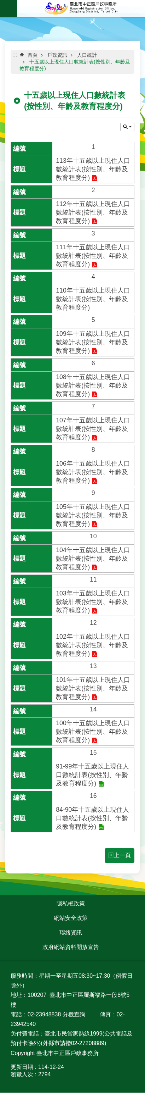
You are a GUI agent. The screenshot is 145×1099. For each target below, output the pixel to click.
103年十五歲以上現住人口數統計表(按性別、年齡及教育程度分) (93, 602)
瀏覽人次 (22, 1074)
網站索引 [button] (8, 8)
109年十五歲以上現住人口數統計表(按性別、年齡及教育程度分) (93, 342)
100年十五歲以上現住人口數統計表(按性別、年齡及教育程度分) (93, 732)
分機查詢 (75, 1014)
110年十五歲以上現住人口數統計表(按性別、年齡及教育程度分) (93, 299)
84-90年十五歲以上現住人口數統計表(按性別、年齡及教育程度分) (92, 818)
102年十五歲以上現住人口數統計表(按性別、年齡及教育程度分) (93, 645)
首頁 (32, 55)
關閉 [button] (127, 127)
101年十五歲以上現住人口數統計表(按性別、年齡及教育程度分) (93, 688)
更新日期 (22, 1067)
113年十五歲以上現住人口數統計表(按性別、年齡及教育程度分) (93, 169)
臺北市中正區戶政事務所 (81, 8)
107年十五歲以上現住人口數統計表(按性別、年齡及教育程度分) (93, 429)
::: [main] (14, 55)
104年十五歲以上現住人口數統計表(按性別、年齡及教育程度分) (93, 558)
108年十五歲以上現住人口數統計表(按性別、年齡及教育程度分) (93, 385)
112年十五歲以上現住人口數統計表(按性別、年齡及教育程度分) (93, 212)
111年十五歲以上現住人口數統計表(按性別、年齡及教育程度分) (93, 256)
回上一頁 (119, 855)
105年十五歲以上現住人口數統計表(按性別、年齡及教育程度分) (93, 515)
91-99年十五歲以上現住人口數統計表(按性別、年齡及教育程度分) (92, 775)
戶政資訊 (57, 55)
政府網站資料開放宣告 (70, 947)
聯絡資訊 (70, 932)
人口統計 (87, 55)
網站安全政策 (71, 918)
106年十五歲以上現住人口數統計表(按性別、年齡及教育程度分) (93, 472)
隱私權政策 (71, 903)
